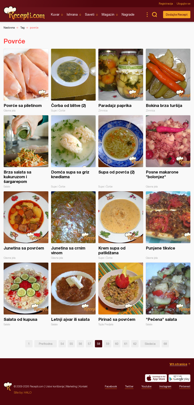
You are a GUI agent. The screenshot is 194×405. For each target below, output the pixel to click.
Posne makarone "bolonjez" (168, 151)
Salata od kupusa (26, 294)
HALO (27, 392)
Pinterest (184, 386)
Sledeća (150, 343)
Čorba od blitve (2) (73, 80)
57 (89, 343)
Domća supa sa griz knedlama (73, 151)
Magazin (108, 14)
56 (80, 343)
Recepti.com (24, 13)
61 (125, 343)
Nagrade (128, 14)
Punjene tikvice (168, 225)
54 (62, 343)
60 (116, 343)
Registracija (166, 3)
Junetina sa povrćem (26, 225)
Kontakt (83, 386)
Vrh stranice (178, 364)
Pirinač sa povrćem (120, 294)
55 (71, 343)
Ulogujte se (183, 3)
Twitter (129, 386)
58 (98, 343)
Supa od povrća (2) (120, 151)
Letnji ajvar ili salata (73, 294)
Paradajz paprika (120, 80)
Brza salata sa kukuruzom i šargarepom (26, 151)
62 (135, 343)
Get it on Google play (179, 378)
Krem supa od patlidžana (120, 225)
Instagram (165, 386)
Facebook (111, 386)
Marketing (71, 386)
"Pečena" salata (168, 294)
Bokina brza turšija (168, 80)
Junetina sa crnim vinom (73, 225)
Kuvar (55, 14)
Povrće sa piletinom (26, 80)
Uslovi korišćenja (55, 386)
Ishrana (72, 14)
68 (165, 343)
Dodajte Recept (177, 14)
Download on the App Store (156, 378)
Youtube (146, 386)
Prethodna (45, 343)
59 (107, 343)
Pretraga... (154, 14)
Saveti (89, 14)
